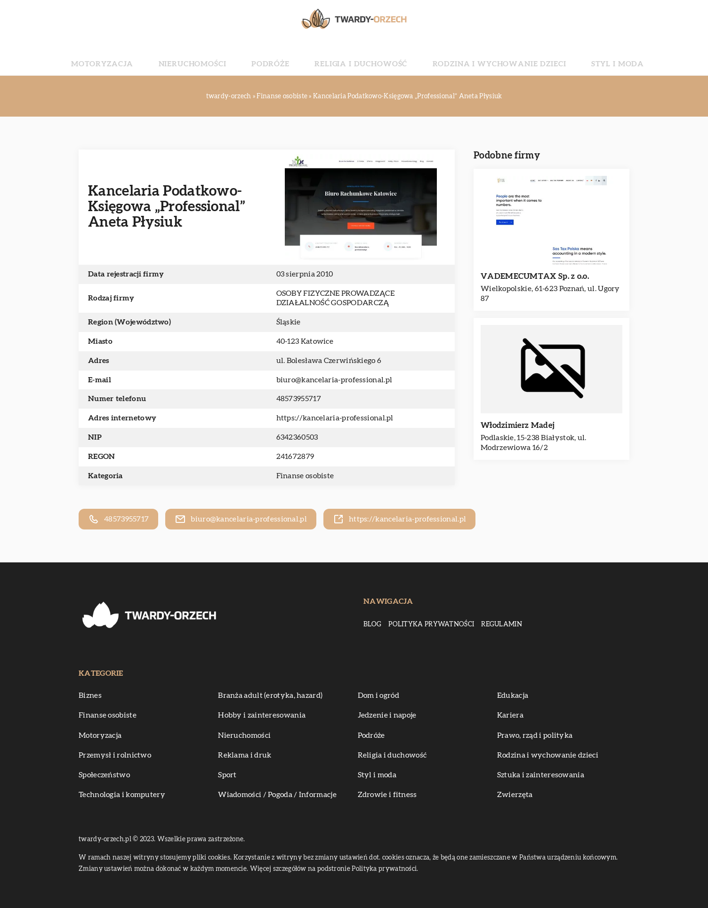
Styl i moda (561, 56)
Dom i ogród (378, 695)
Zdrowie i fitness (387, 794)
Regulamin (501, 624)
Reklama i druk (244, 755)
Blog (372, 624)
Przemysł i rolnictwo (115, 755)
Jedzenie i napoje (387, 715)
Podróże (288, 56)
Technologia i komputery (122, 794)
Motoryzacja (158, 56)
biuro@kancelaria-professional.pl (334, 380)
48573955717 (298, 399)
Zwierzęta (515, 794)
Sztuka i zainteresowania (540, 775)
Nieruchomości (228, 56)
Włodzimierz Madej (518, 425)
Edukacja (512, 695)
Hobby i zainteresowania (262, 715)
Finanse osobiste (305, 476)
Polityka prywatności (431, 624)
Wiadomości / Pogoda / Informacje (277, 794)
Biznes (90, 695)
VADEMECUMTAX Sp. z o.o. (535, 276)
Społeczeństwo (104, 775)
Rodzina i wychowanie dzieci (468, 56)
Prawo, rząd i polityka (535, 735)
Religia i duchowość (358, 56)
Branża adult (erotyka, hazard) (270, 695)
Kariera (510, 715)
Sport (227, 775)
